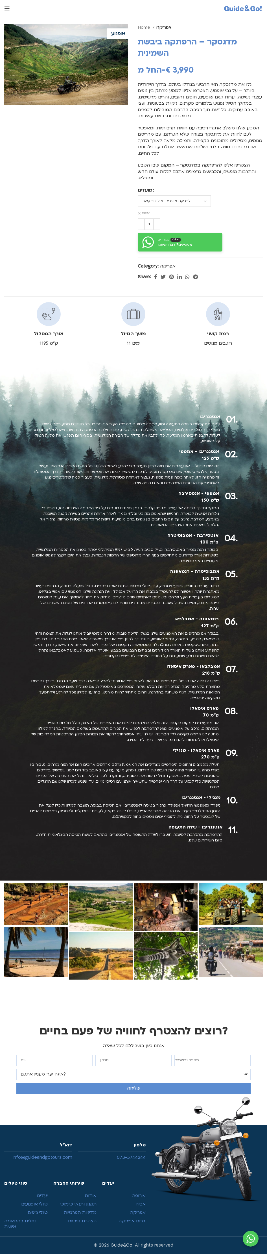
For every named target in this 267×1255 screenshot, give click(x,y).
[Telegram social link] (195, 277)
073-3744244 (131, 1158)
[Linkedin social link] (179, 277)
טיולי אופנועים (34, 1205)
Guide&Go (121, 1246)
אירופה (139, 1196)
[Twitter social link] (163, 277)
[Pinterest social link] (171, 277)
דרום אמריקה (132, 1222)
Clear (146, 213)
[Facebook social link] (155, 277)
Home (144, 27)
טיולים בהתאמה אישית (20, 1225)
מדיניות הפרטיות (80, 1213)
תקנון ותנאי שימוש (78, 1205)
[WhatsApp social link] (187, 277)
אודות (91, 1196)
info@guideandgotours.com (42, 1158)
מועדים (145, 190)
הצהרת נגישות (82, 1222)
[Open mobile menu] (7, 8)
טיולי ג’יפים (38, 1213)
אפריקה (163, 27)
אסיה (140, 1205)
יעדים (42, 1196)
